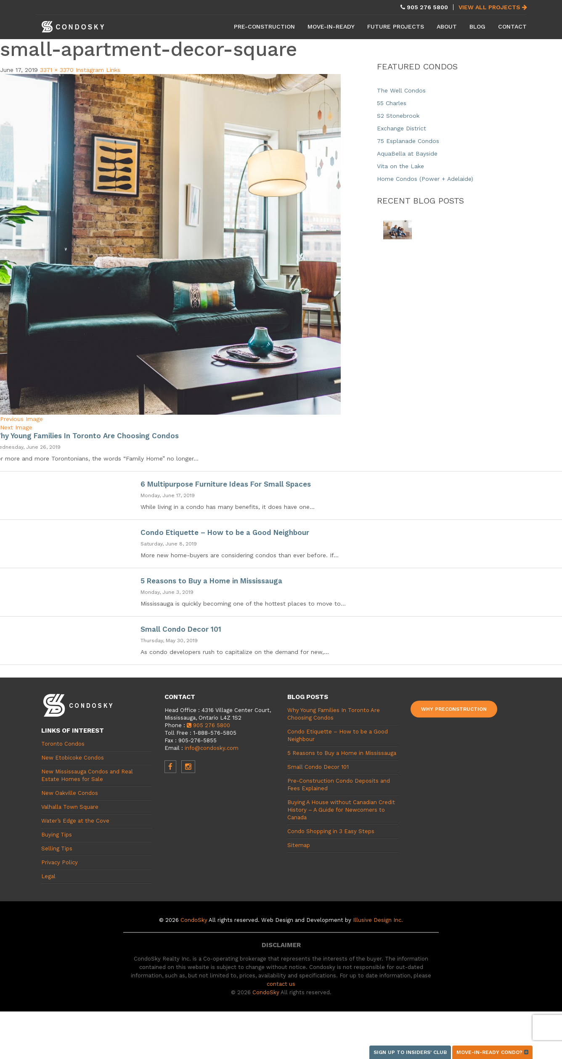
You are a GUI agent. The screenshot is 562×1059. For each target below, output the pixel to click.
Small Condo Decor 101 (180, 629)
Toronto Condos (63, 744)
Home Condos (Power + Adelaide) (425, 178)
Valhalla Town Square (69, 807)
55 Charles (391, 103)
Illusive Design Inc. (378, 920)
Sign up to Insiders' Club (410, 1052)
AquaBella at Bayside (407, 153)
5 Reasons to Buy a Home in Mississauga (211, 581)
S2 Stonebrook (398, 115)
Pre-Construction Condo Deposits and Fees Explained (338, 785)
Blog (477, 26)
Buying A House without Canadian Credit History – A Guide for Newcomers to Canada (341, 810)
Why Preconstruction (454, 709)
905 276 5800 (208, 725)
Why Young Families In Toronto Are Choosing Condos (333, 714)
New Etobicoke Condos (72, 758)
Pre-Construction (264, 26)
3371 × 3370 (57, 69)
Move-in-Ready (331, 26)
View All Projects (493, 7)
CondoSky (193, 920)
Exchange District (401, 128)
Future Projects (395, 26)
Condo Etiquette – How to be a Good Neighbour (224, 532)
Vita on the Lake (400, 166)
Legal (48, 876)
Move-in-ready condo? (492, 1052)
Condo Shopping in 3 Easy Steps (330, 831)
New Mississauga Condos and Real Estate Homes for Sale (87, 775)
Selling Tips (56, 848)
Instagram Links (98, 69)
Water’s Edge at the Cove (75, 821)
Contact (512, 26)
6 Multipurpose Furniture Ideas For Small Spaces (225, 484)
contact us (281, 984)
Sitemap (298, 845)
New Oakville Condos (69, 793)
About (447, 26)
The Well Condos (401, 90)
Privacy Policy (59, 862)
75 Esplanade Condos (408, 141)
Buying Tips (56, 834)
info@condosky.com (212, 748)
